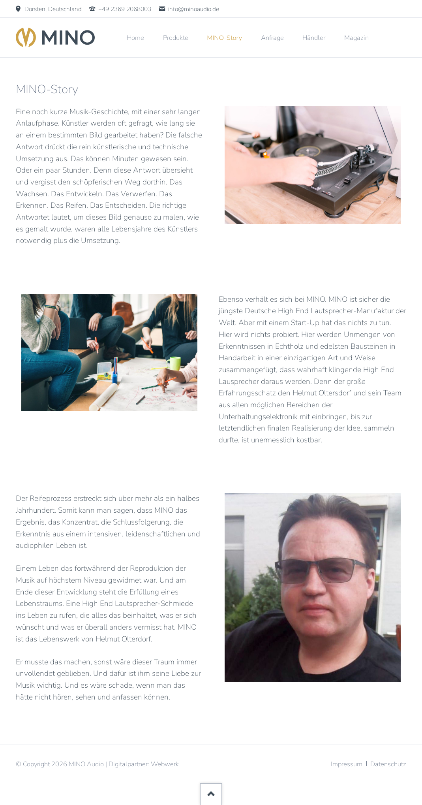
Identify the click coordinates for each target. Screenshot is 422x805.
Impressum (346, 764)
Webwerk (165, 764)
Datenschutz (388, 764)
